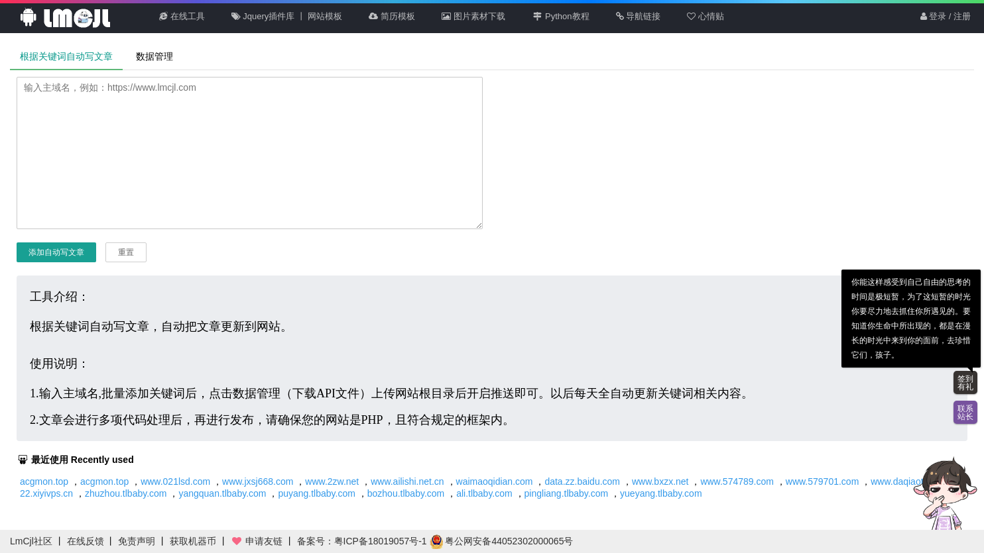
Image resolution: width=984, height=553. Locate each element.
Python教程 (560, 16)
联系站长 (965, 412)
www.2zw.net (332, 481)
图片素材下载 (473, 16)
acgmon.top (44, 481)
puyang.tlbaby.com (316, 493)
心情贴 (705, 16)
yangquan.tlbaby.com (222, 493)
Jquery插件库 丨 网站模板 (287, 16)
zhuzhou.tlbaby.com (125, 493)
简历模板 (392, 16)
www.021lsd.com (175, 481)
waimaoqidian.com (494, 481)
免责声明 (136, 541)
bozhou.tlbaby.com (405, 493)
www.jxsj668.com (257, 481)
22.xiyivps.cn (46, 493)
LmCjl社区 (31, 541)
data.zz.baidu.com (582, 481)
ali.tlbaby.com (484, 493)
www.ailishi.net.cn (407, 481)
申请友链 (256, 541)
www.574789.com (737, 481)
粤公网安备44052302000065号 (502, 541)
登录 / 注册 (945, 16)
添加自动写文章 (56, 252)
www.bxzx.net (660, 481)
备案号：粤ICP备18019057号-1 (362, 541)
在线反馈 (85, 541)
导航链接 (638, 16)
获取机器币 (193, 541)
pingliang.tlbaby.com (566, 493)
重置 (126, 252)
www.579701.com (822, 481)
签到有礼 (965, 382)
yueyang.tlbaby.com (661, 493)
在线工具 (182, 16)
